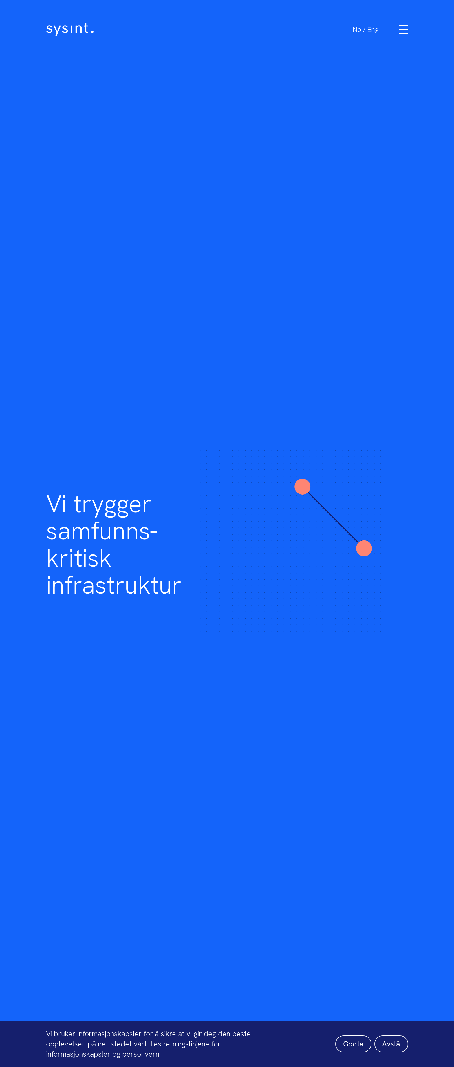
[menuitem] (357, 29)
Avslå (391, 1044)
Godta (353, 1044)
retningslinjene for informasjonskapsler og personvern (133, 1049)
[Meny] (403, 29)
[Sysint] (179, 29)
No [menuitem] (357, 29)
